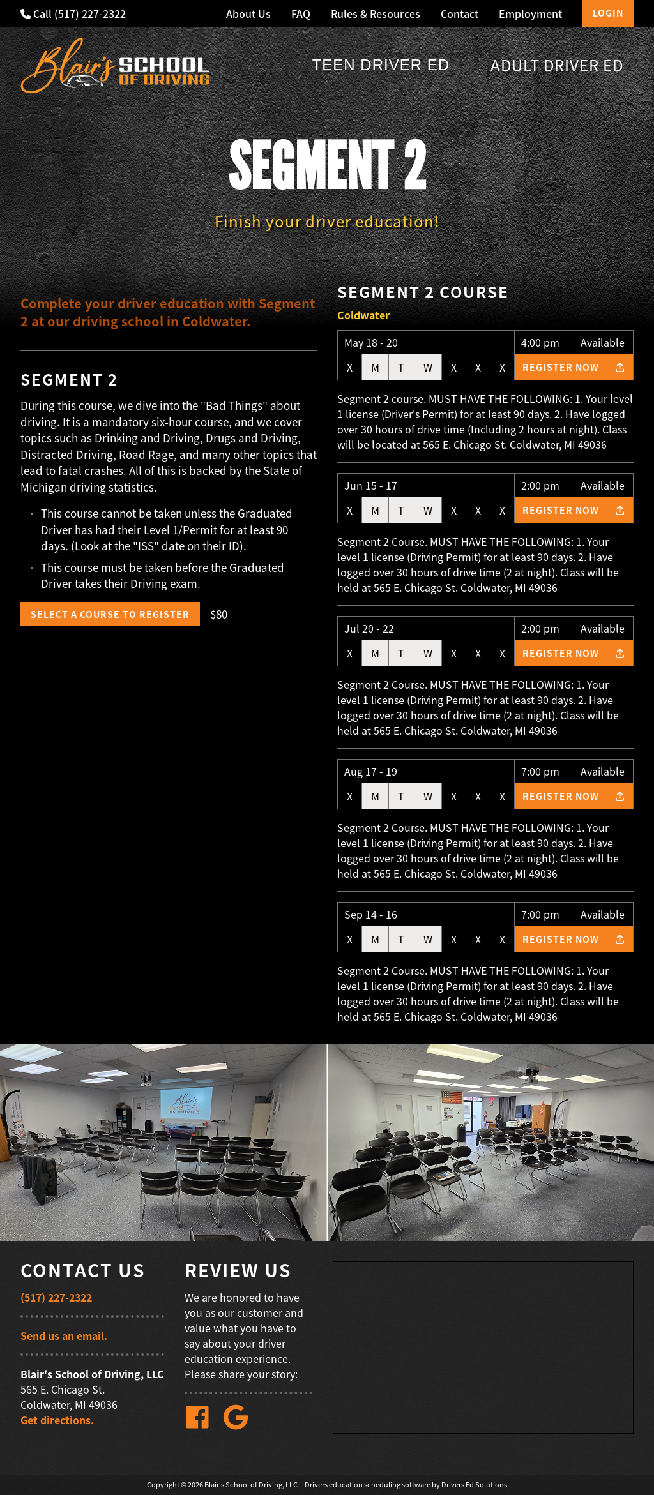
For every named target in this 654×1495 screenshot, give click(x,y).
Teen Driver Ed (381, 64)
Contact (459, 13)
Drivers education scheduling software (367, 1484)
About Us (248, 13)
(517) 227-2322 (56, 1297)
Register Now (560, 367)
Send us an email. (63, 1335)
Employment (530, 13)
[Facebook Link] (202, 1426)
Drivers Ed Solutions (474, 1484)
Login (608, 12)
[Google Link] (241, 1426)
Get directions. (57, 1419)
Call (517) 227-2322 (73, 13)
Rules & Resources (375, 13)
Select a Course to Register (110, 614)
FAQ (300, 13)
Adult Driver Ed (556, 65)
